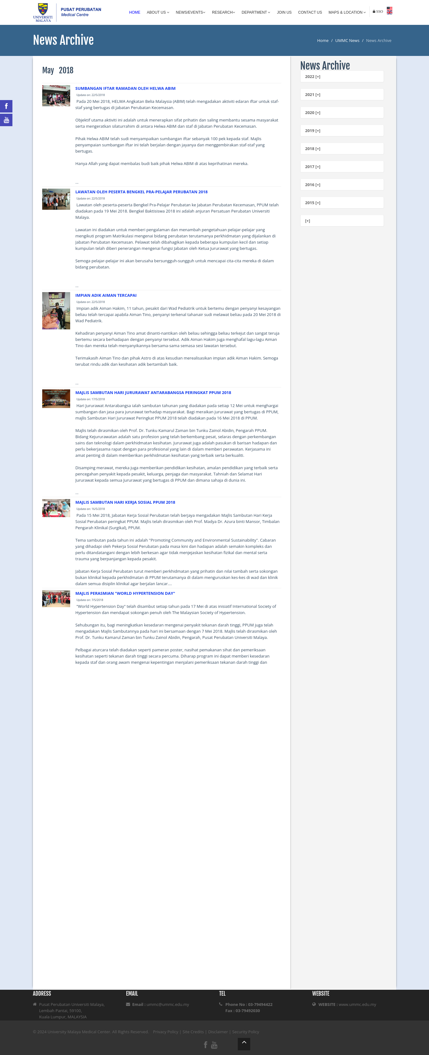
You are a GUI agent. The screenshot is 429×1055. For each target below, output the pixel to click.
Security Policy (245, 1031)
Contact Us (310, 12)
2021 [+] (312, 94)
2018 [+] (312, 148)
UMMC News (347, 40)
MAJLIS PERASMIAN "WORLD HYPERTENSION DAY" (125, 593)
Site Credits (193, 1031)
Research (223, 12)
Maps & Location (347, 12)
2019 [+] (312, 130)
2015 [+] (312, 202)
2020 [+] (312, 112)
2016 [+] (312, 184)
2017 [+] (312, 166)
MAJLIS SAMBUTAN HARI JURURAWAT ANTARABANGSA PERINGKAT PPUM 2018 (153, 392)
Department (256, 12)
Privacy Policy (165, 1031)
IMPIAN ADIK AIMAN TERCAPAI (106, 295)
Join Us (284, 12)
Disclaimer (218, 1031)
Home (134, 12)
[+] (307, 220)
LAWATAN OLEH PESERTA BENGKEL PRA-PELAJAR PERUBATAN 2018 (141, 192)
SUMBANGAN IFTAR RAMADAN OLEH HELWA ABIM (125, 88)
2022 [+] (312, 76)
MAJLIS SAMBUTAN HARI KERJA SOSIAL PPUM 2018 (125, 502)
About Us (158, 12)
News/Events (190, 12)
